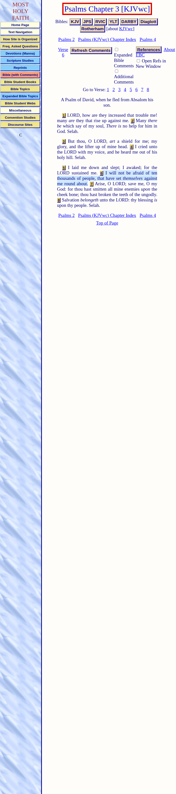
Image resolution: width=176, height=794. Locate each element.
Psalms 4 (147, 39)
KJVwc (126, 28)
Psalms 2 (66, 39)
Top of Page (107, 223)
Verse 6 (63, 52)
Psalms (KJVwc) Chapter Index (107, 39)
